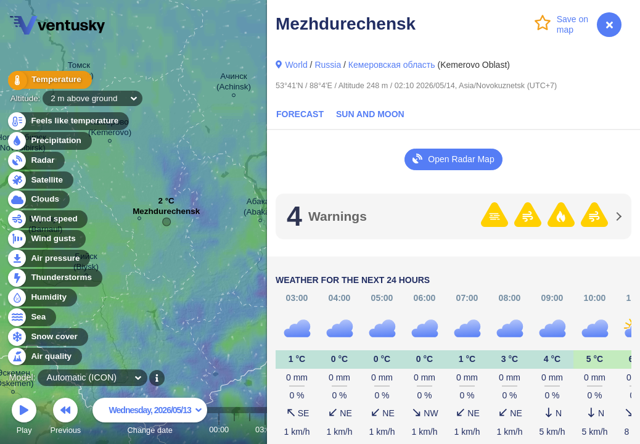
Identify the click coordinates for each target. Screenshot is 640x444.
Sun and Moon (370, 114)
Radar (36, 161)
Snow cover (47, 337)
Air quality (44, 357)
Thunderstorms (54, 278)
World (296, 65)
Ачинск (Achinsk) (233, 83)
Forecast (300, 114)
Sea (31, 317)
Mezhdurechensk (166, 214)
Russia (327, 65)
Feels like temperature (67, 121)
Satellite (40, 180)
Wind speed (47, 219)
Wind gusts (46, 239)
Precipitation (49, 141)
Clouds (38, 199)
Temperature (49, 80)
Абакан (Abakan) (260, 208)
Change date (149, 418)
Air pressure (48, 259)
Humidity (42, 297)
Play (24, 418)
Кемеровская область (391, 65)
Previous (65, 418)
